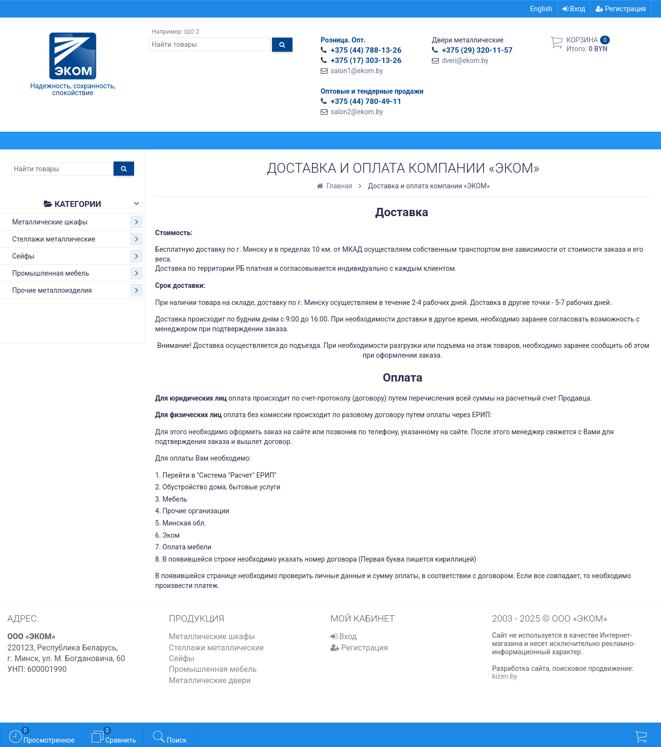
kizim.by (504, 676)
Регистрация (621, 9)
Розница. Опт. (343, 40)
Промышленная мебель (77, 273)
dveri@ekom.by (465, 60)
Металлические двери (210, 680)
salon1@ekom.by (356, 71)
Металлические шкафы (77, 222)
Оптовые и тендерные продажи (372, 91)
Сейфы (77, 256)
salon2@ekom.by (356, 112)
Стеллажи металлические (77, 239)
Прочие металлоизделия (77, 290)
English (541, 9)
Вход (574, 9)
